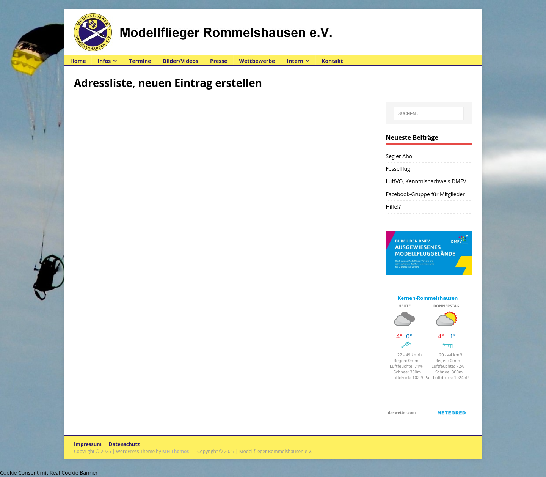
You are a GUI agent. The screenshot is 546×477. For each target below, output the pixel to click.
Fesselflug (398, 168)
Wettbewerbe (257, 61)
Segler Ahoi (399, 156)
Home (78, 61)
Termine (140, 61)
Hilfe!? (393, 206)
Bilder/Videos (180, 61)
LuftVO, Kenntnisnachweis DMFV (426, 181)
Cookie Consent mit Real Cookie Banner (49, 472)
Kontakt (332, 61)
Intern (295, 61)
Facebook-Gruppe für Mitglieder (425, 194)
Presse (219, 61)
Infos (104, 61)
